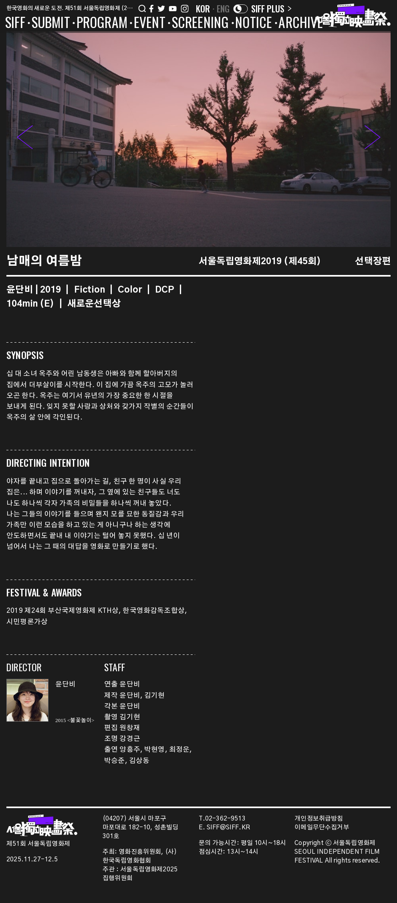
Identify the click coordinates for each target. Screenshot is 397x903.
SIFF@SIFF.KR (228, 828)
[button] (373, 139)
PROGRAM (102, 23)
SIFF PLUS (271, 8)
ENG (223, 8)
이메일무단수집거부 (321, 828)
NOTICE (253, 23)
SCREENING (200, 23)
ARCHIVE (300, 23)
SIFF (15, 23)
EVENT (149, 23)
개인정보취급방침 (318, 819)
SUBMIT (51, 23)
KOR (203, 8)
